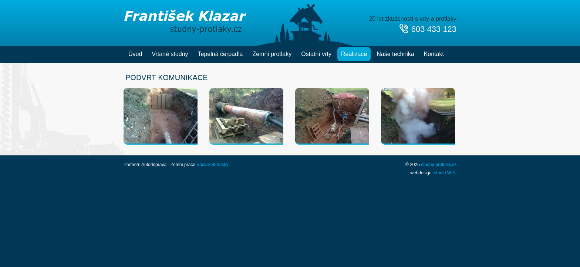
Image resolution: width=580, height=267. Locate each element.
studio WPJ (445, 172)
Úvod (135, 54)
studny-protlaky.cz (438, 164)
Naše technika (395, 54)
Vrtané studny (170, 54)
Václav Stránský (212, 164)
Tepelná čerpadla (220, 54)
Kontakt (434, 54)
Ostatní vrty (316, 54)
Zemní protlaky (271, 54)
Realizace (354, 54)
